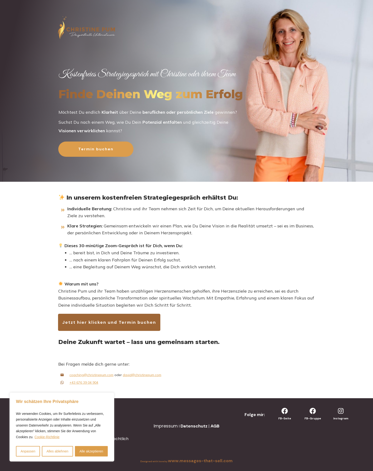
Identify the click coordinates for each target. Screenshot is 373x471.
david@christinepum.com (142, 375)
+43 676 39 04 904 (83, 382)
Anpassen (27, 451)
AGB (215, 426)
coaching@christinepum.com (91, 375)
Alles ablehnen (57, 451)
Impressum (166, 426)
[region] (62, 427)
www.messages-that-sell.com (200, 461)
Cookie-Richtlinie (46, 437)
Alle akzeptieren (91, 451)
